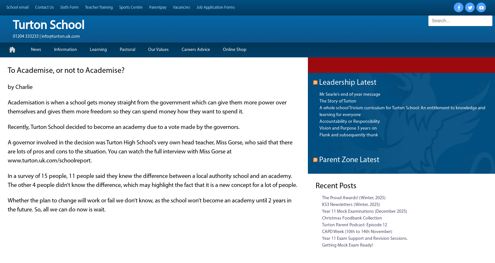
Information (65, 49)
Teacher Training (99, 7)
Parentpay (158, 7)
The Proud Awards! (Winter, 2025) (354, 198)
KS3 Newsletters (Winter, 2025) (351, 204)
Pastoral (127, 49)
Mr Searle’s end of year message (349, 94)
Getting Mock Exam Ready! (347, 245)
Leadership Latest (347, 83)
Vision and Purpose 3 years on (348, 128)
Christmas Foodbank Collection (352, 218)
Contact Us (44, 7)
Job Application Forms (215, 7)
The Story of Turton (337, 101)
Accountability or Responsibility (349, 121)
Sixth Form (69, 7)
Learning (98, 49)
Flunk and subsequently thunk (348, 135)
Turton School (48, 26)
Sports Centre (131, 7)
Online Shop (234, 49)
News (36, 49)
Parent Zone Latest (349, 160)
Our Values (158, 49)
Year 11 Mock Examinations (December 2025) (364, 211)
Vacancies (181, 7)
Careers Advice (196, 49)
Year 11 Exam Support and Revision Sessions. (365, 238)
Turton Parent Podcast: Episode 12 (354, 225)
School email (17, 7)
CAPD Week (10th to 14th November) (357, 231)
